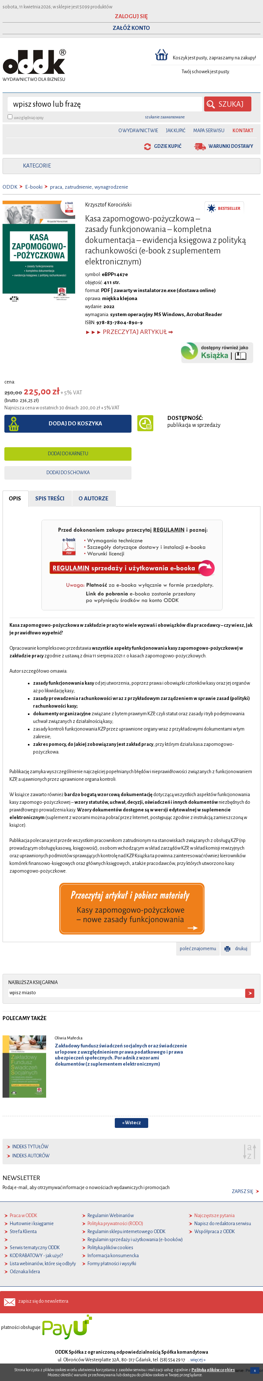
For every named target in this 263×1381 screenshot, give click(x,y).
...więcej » (196, 1359)
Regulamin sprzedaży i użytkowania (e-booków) (135, 1239)
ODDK (10, 187)
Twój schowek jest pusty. (206, 71)
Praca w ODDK (23, 1215)
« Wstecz (131, 1122)
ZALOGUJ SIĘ (131, 16)
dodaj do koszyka (75, 423)
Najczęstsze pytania (214, 1215)
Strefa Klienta (23, 1231)
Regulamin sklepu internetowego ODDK (126, 1231)
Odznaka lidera (25, 1271)
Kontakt (242, 130)
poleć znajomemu (198, 948)
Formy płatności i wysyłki (112, 1263)
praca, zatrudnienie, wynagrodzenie (89, 187)
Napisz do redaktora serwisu (222, 1223)
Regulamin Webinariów (111, 1215)
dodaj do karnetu (68, 453)
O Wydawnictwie (138, 130)
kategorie (37, 166)
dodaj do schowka (68, 472)
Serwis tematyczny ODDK (35, 1247)
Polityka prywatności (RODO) (115, 1223)
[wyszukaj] (105, 104)
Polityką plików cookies (213, 1370)
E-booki (34, 187)
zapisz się (242, 1191)
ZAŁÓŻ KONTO (131, 28)
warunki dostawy (231, 146)
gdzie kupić (167, 146)
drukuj (241, 948)
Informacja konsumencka (113, 1255)
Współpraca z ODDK (214, 1231)
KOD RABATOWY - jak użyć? (36, 1255)
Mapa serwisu (208, 130)
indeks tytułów (30, 1146)
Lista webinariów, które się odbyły (43, 1263)
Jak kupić (175, 130)
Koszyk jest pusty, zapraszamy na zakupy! (215, 57)
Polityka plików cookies (110, 1247)
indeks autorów (31, 1155)
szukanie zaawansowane (165, 117)
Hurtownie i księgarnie (32, 1223)
